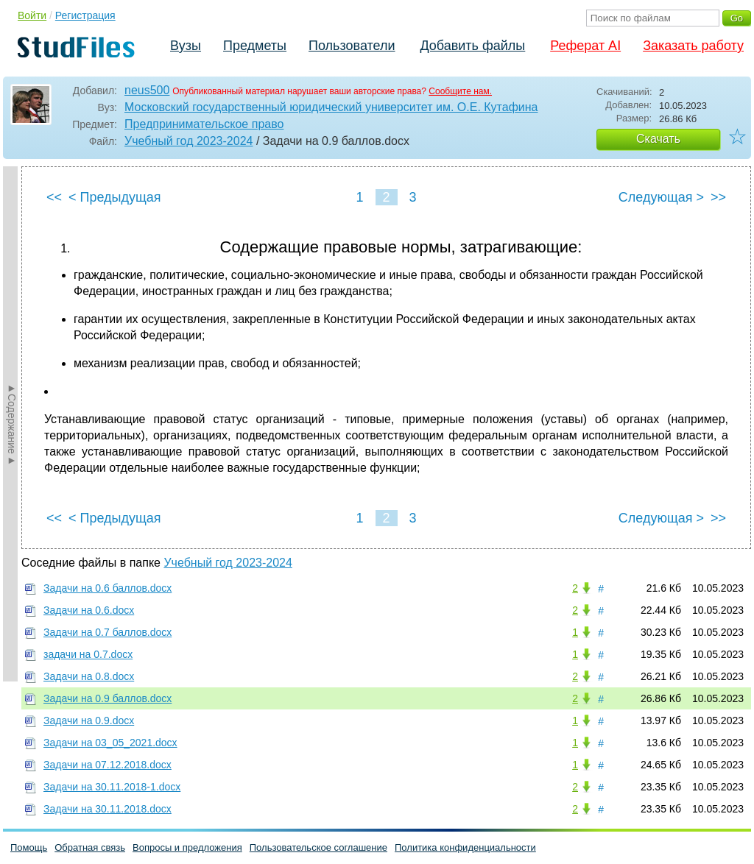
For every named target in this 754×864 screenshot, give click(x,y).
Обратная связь (89, 847)
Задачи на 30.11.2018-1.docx (111, 787)
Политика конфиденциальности (465, 847)
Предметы (254, 45)
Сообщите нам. (460, 91)
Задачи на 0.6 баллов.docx (107, 588)
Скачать (658, 138)
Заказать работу (693, 45)
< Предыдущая (114, 197)
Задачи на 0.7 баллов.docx (107, 632)
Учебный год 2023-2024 (188, 141)
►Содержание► (12, 424)
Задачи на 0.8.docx (88, 676)
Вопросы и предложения (187, 847)
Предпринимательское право (203, 124)
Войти (32, 15)
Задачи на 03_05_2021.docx (110, 742)
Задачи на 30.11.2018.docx (107, 809)
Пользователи (352, 45)
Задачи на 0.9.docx (88, 720)
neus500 (146, 90)
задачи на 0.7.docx (88, 654)
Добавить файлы (472, 45)
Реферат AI (585, 45)
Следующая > (661, 197)
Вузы (185, 45)
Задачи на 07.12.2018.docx (107, 765)
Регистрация (85, 15)
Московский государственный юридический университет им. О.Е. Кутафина (331, 107)
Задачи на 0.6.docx (88, 610)
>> (718, 197)
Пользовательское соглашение (318, 847)
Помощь (28, 847)
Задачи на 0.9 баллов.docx (107, 698)
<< (54, 197)
